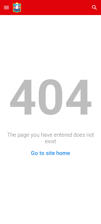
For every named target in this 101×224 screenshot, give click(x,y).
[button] (6, 7)
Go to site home (50, 153)
